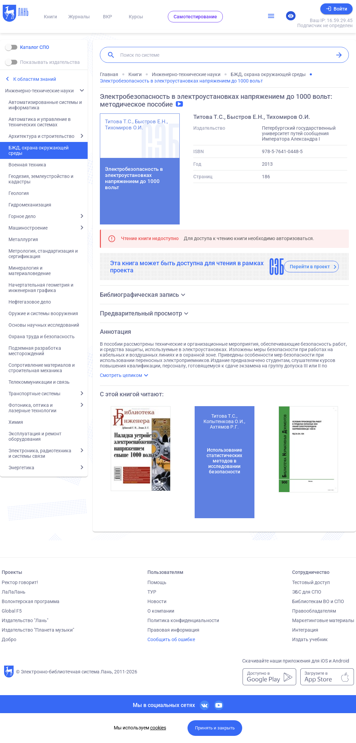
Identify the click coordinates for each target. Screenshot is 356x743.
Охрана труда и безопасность (41, 336)
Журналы (79, 16)
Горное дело (22, 216)
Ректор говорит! (20, 582)
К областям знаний (34, 79)
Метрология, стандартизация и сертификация (43, 253)
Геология (18, 193)
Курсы (136, 16)
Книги (50, 16)
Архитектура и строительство (41, 136)
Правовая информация (173, 630)
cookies (158, 727)
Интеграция (305, 630)
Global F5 (12, 611)
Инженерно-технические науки (39, 90)
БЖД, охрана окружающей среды (38, 150)
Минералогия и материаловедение (29, 270)
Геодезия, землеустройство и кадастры (40, 179)
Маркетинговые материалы (323, 620)
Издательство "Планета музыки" (38, 630)
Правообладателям (314, 611)
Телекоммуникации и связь (39, 382)
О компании (160, 611)
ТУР (151, 592)
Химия (15, 422)
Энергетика (21, 467)
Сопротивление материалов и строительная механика (41, 367)
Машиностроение (28, 228)
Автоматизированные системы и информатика (45, 104)
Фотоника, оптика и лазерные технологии (32, 407)
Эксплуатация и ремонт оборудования (34, 436)
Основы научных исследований (43, 325)
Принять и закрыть (215, 727)
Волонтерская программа (30, 601)
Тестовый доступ (311, 582)
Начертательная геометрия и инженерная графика (40, 287)
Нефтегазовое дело (29, 302)
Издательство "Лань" (25, 620)
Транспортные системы (34, 393)
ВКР (107, 16)
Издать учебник (310, 639)
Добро (9, 639)
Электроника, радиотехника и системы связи (39, 453)
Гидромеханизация (29, 204)
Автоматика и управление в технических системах (39, 121)
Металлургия (23, 239)
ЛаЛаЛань (13, 592)
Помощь (156, 582)
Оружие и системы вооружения (43, 313)
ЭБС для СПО (306, 592)
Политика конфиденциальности (183, 620)
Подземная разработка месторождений (34, 350)
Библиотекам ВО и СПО (318, 601)
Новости (156, 601)
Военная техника (27, 164)
